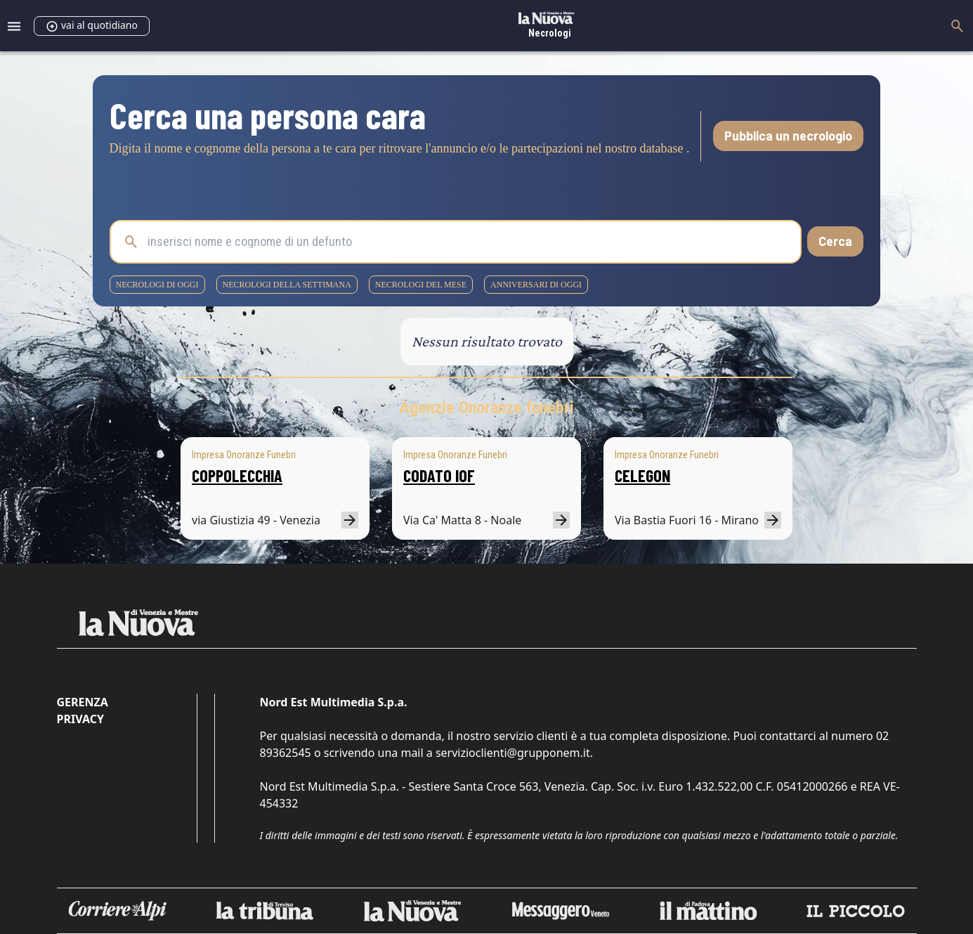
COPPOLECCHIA (237, 475)
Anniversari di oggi (536, 285)
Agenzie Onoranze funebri (486, 407)
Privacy (80, 719)
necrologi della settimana (287, 285)
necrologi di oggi (157, 285)
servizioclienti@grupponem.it (513, 752)
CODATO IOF (439, 475)
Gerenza (82, 702)
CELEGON (642, 475)
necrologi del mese (420, 285)
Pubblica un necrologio (788, 135)
